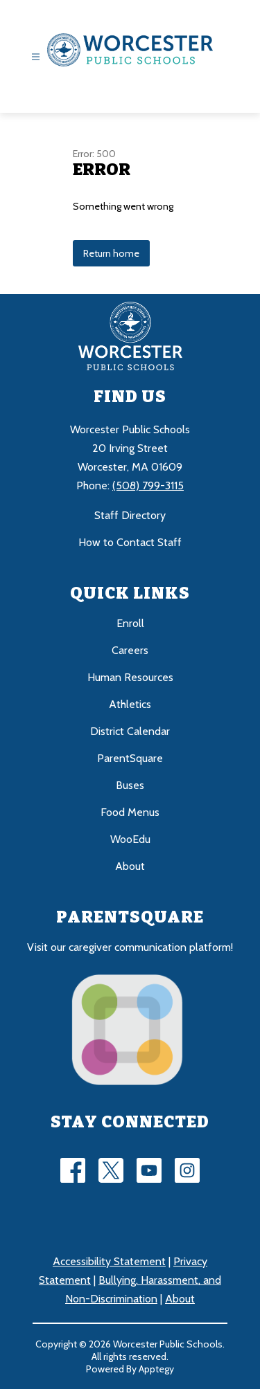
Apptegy (156, 1369)
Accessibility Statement (109, 1261)
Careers (130, 650)
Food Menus (130, 812)
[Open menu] (36, 57)
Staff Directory (130, 515)
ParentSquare (130, 758)
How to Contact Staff (130, 542)
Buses (130, 785)
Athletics (130, 704)
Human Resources (130, 677)
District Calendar (130, 731)
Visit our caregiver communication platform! (130, 947)
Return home (111, 253)
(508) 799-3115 (148, 485)
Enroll (130, 623)
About (130, 866)
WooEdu (130, 839)
